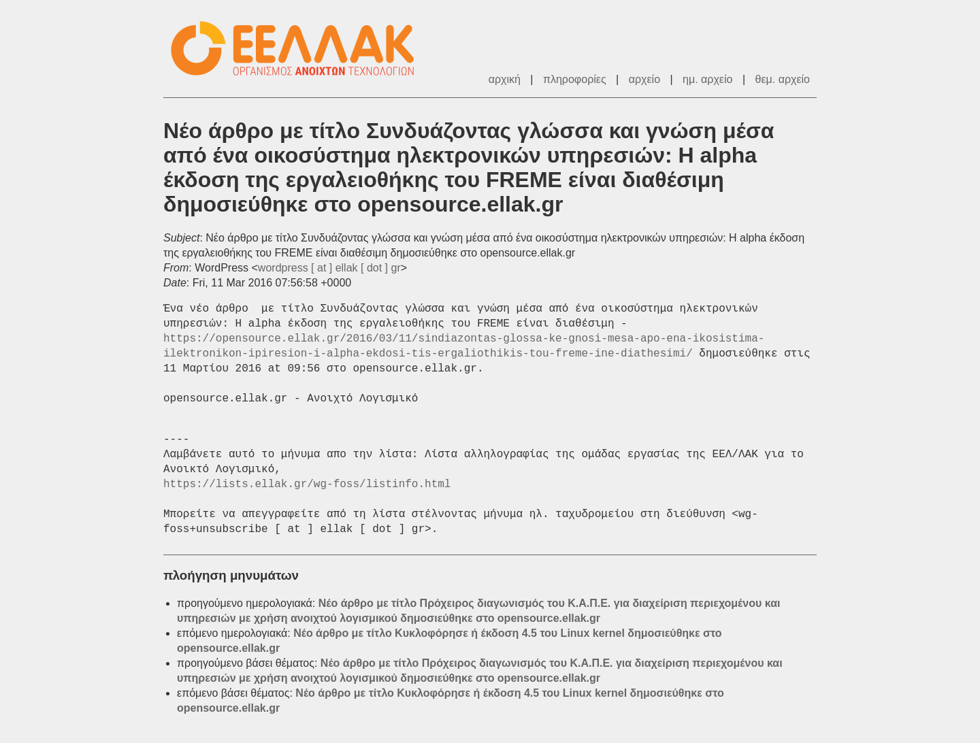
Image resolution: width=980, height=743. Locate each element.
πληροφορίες (574, 79)
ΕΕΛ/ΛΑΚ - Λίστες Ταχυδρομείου (299, 49)
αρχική (505, 79)
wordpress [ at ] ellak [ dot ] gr (329, 268)
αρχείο (644, 79)
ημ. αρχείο (707, 79)
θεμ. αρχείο (782, 79)
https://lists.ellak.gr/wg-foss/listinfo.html (307, 484)
